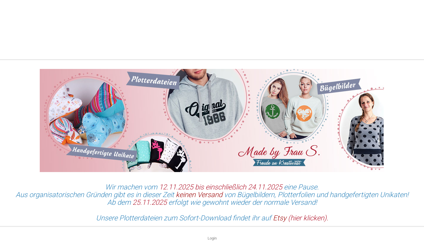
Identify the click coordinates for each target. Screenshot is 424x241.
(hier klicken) (306, 218)
